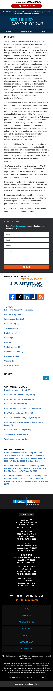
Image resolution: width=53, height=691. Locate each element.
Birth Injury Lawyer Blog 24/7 (26, 22)
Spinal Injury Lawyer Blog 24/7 (17, 436)
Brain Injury (10, 333)
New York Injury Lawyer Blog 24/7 (19, 415)
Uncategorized (12, 357)
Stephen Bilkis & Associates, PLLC (32, 681)
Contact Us (26, 31)
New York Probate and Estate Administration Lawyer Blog (24, 425)
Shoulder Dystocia (14, 352)
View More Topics (12, 367)
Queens (9, 362)
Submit (26, 267)
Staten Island (11, 329)
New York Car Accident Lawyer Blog (20, 396)
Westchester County (14, 319)
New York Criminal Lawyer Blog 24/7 (20, 400)
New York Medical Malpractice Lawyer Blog (23, 410)
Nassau (9, 338)
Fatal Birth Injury (13, 315)
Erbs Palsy (10, 343)
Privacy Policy (26, 625)
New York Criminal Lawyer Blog (18, 432)
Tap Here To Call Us (26, 6)
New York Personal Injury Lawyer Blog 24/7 (23, 419)
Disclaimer (26, 632)
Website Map (26, 646)
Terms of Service (24, 662)
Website (26, 618)
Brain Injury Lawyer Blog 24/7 (17, 391)
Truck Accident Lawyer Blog (16, 441)
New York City (11, 324)
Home (8, 31)
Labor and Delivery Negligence (19, 310)
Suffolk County (12, 348)
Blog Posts (26, 653)
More (44, 31)
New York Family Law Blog (16, 405)
